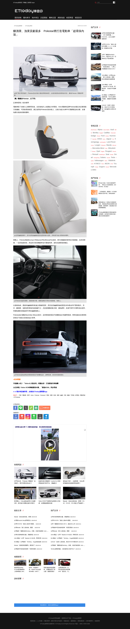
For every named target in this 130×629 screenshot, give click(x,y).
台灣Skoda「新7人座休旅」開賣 (27, 527)
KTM (111, 163)
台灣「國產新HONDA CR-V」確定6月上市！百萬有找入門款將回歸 (109, 56)
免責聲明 (97, 621)
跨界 (28, 395)
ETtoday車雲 (30, 11)
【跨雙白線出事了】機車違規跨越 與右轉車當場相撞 (32, 427)
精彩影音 (78, 18)
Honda (107, 136)
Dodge (93, 136)
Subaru (103, 157)
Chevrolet (113, 133)
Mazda (109, 145)
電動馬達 (82, 395)
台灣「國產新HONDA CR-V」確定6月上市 (66, 524)
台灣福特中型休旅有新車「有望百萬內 (28, 549)
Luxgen (97, 145)
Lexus (92, 145)
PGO (102, 163)
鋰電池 (77, 395)
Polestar (37, 395)
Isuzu (104, 139)
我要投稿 (32, 621)
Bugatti (101, 133)
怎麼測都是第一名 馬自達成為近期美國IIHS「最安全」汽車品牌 (64, 569)
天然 (65, 395)
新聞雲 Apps (31, 2)
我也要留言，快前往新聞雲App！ (49, 605)
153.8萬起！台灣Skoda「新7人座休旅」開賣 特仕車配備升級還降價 (109, 77)
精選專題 (69, 18)
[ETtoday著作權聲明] (44, 422)
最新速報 (18, 18)
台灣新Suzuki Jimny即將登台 (25, 520)
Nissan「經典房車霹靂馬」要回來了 (27, 545)
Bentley (96, 133)
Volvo (32, 395)
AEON (107, 164)
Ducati (107, 167)
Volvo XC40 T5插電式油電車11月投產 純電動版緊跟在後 (49, 502)
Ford (102, 136)
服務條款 (73, 621)
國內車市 (26, 18)
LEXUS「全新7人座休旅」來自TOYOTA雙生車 (67, 541)
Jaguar (108, 139)
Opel (98, 151)
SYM (92, 163)
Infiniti (99, 139)
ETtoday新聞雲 (17, 2)
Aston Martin (106, 129)
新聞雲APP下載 (66, 618)
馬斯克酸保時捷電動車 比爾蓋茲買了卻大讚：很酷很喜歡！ (49, 569)
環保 (47, 395)
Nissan (94, 151)
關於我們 (47, 621)
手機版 (25, 2)
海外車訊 (35, 18)
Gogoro (102, 167)
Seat (107, 154)
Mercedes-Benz (98, 148)
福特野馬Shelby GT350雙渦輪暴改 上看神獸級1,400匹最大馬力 (20, 569)
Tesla (113, 157)
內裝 (54, 395)
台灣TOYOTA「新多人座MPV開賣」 (27, 524)
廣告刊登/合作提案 (56, 621)
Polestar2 (43, 395)
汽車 (20, 395)
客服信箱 (66, 621)
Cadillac (107, 133)
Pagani (102, 151)
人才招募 (39, 621)
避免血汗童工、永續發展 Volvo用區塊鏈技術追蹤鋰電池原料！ (73, 482)
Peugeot (108, 151)
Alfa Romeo (94, 129)
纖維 (68, 395)
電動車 (24, 395)
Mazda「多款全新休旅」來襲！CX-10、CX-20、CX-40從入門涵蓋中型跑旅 (74, 502)
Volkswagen (99, 160)
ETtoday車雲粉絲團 (114, 2)
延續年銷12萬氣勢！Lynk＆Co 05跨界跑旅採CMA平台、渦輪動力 (49, 482)
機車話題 (52, 18)
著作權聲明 (89, 621)
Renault (95, 154)
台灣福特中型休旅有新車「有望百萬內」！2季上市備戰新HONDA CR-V (109, 67)
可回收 (72, 395)
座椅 (58, 395)
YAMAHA (111, 160)
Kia (113, 139)
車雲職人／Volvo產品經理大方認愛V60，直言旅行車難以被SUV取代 (24, 502)
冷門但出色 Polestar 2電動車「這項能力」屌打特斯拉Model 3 (25, 482)
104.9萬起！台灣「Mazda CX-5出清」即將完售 (30, 538)
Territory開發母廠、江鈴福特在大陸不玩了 (66, 549)
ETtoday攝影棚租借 (104, 210)
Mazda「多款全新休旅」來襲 (25, 516)
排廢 (51, 395)
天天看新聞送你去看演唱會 (106, 181)
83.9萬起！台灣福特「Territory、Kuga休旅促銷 (30, 541)
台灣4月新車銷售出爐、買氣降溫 (26, 534)
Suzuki (108, 157)
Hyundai (94, 139)
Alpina (100, 130)
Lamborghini (103, 142)
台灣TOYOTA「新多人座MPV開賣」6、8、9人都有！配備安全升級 (109, 46)
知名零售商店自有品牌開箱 (106, 189)
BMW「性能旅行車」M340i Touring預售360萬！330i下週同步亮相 (35, 569)
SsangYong (96, 157)
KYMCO (97, 164)
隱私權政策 (81, 621)
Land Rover (111, 142)
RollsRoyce (102, 154)
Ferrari (98, 136)
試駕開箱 (43, 18)
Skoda (111, 154)
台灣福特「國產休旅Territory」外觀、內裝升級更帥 (31, 531)
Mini (106, 148)
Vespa (96, 167)
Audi (112, 130)
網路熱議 (61, 18)
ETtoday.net (59, 623)
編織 (61, 395)
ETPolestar (17, 397)
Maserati (103, 145)
